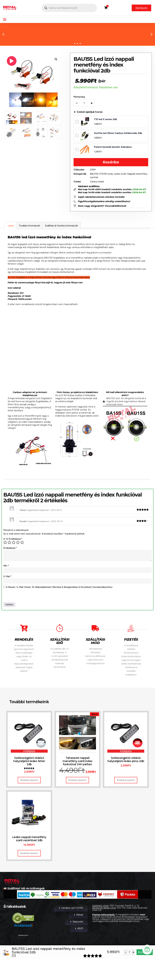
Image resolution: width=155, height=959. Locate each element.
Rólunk (78, 917)
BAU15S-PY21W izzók (102, 174)
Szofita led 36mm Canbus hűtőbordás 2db (119, 133)
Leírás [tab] (11, 226)
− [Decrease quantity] (77, 104)
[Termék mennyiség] (84, 103)
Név (6, 567)
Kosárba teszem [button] (29, 782)
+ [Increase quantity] (92, 104)
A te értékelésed (12, 540)
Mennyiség (80, 97)
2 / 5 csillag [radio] (9, 543)
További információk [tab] (29, 226)
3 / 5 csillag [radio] (13, 543)
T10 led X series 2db (106, 120)
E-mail (7, 577)
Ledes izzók (120, 174)
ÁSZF (79, 930)
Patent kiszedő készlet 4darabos (113, 147)
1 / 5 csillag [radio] (5, 543)
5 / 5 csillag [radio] (22, 543)
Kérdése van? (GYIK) (71, 910)
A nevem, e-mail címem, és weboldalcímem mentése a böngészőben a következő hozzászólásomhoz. (59, 588)
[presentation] (26, 598)
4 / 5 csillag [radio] (18, 543)
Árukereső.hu (23, 937)
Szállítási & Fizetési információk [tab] (61, 226)
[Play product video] (11, 61)
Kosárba (111, 162)
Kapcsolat (76, 923)
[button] (4, 19)
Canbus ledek (97, 182)
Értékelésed (10, 549)
